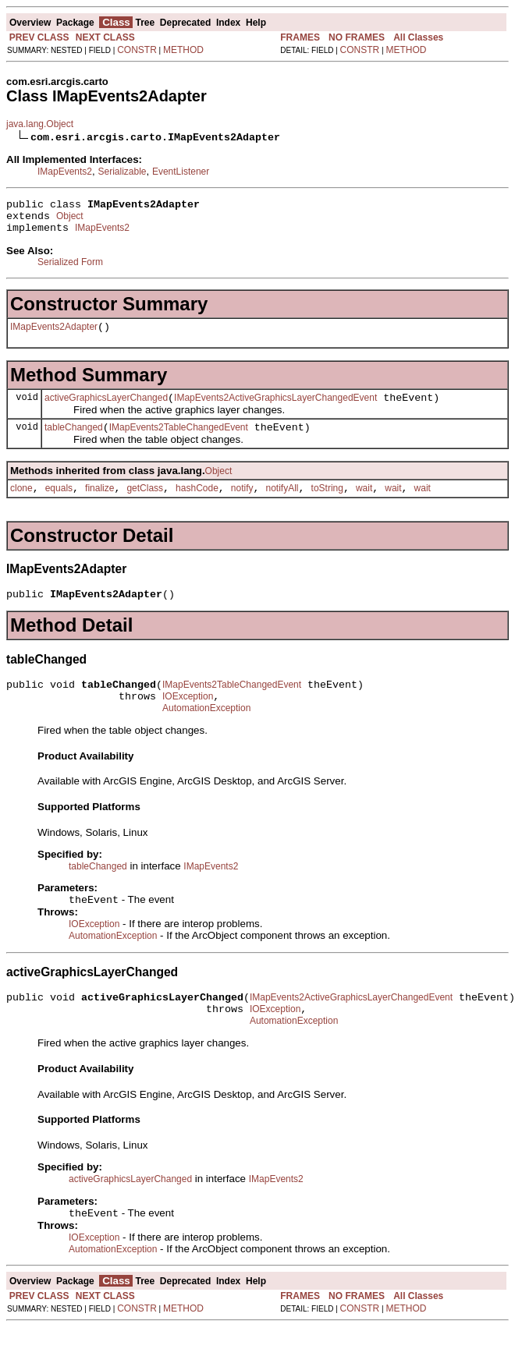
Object (69, 220)
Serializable (122, 171)
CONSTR (137, 49)
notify (242, 504)
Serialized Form (70, 269)
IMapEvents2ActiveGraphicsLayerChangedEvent (275, 409)
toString (327, 504)
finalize (99, 504)
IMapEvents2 (64, 171)
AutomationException (206, 733)
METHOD (183, 49)
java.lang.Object (39, 124)
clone (21, 504)
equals (59, 504)
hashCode (197, 504)
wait (364, 504)
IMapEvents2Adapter (54, 336)
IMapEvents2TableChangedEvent (178, 441)
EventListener (180, 171)
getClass (144, 504)
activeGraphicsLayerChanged (106, 409)
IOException (187, 719)
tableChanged (73, 441)
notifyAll (282, 504)
